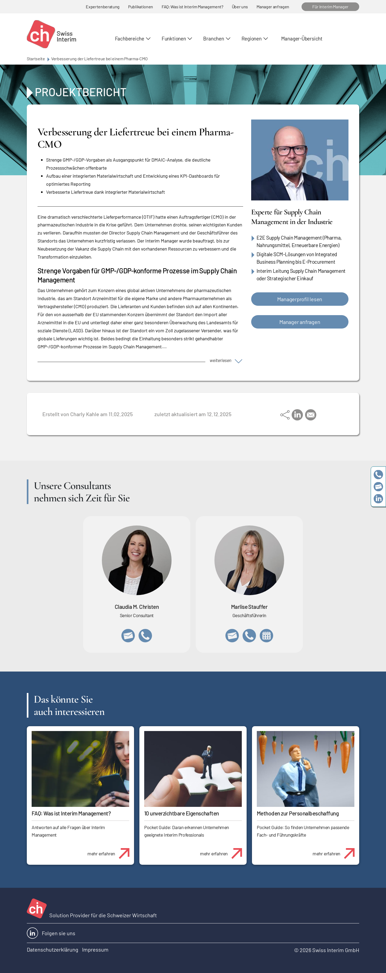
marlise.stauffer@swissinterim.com (232, 635)
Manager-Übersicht (301, 38)
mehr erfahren (110, 850)
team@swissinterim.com (378, 486)
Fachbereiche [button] (129, 38)
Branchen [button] (213, 38)
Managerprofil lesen (299, 299)
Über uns (240, 6)
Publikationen (140, 6)
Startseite (36, 58)
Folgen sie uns (51, 933)
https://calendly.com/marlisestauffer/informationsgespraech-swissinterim (266, 635)
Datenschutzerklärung (52, 949)
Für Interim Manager (330, 6)
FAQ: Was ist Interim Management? (192, 6)
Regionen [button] (252, 38)
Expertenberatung (103, 6)
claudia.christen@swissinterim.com (128, 635)
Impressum (95, 949)
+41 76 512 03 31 (145, 635)
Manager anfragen (273, 6)
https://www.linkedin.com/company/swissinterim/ (378, 498)
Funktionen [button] (174, 38)
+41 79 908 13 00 (249, 635)
